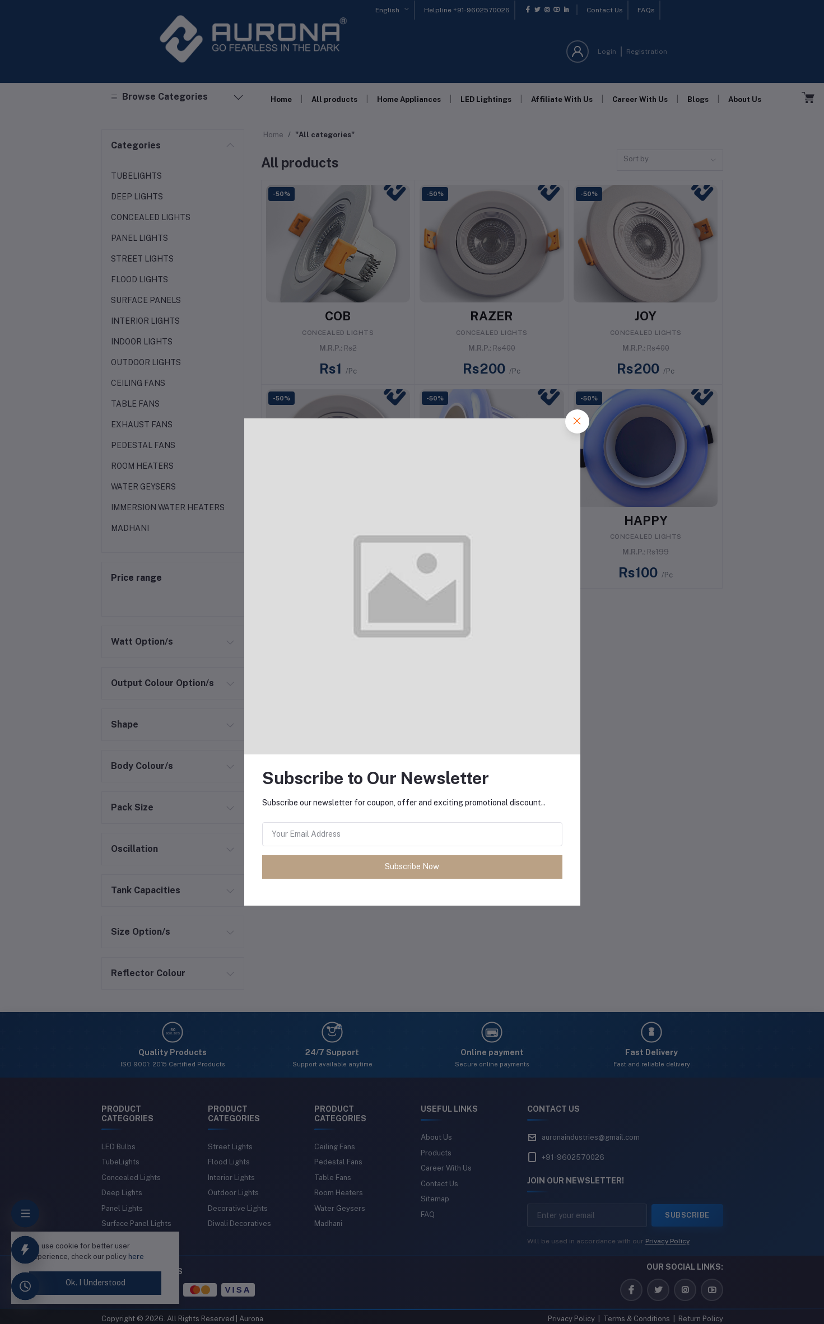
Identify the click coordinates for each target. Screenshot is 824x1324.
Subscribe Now (412, 866)
